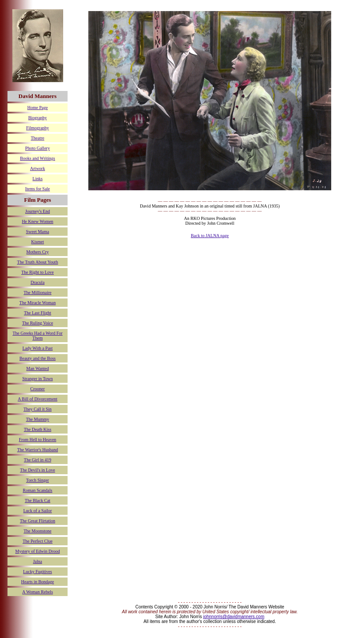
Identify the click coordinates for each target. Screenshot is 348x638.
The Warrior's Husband (37, 449)
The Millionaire (37, 292)
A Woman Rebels (37, 591)
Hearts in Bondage (37, 581)
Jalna (37, 561)
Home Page (37, 107)
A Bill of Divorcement (37, 398)
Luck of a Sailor (37, 510)
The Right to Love (37, 272)
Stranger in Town (37, 378)
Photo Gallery (37, 148)
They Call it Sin (37, 409)
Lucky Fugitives (37, 571)
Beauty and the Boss (37, 358)
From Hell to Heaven (38, 439)
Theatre (38, 138)
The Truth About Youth (37, 262)
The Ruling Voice (37, 323)
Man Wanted (37, 368)
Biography (37, 117)
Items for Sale (37, 188)
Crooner (37, 388)
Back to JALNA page (210, 235)
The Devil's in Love (37, 470)
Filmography (37, 127)
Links (38, 178)
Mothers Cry (37, 251)
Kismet (37, 241)
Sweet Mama (37, 231)
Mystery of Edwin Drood (37, 551)
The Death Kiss (37, 429)
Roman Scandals (38, 490)
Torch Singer (37, 480)
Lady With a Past (38, 348)
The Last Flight (37, 312)
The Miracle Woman (37, 302)
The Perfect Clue (38, 541)
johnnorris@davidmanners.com (234, 616)
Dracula (37, 282)
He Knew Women (37, 221)
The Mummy (37, 419)
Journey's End (37, 211)
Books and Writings (37, 158)
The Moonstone (37, 531)
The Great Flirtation (37, 520)
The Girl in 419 (37, 459)
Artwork (37, 168)
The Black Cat (37, 500)
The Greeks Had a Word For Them (37, 335)
